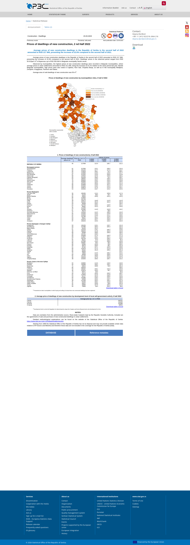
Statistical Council (69, 519)
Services (134, 14)
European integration (70, 530)
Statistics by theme (57, 14)
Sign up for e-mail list (35, 516)
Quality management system (73, 513)
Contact (133, 8)
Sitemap (135, 507)
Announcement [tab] (34, 27)
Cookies (135, 504)
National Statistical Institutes (108, 515)
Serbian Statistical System (72, 516)
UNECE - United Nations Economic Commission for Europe (111, 505)
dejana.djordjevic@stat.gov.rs (144, 39)
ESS (98, 509)
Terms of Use (137, 501)
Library (29, 510)
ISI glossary (30, 530)
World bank (101, 521)
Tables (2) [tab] (48, 27)
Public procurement (70, 510)
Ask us (124, 8)
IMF (98, 518)
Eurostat (100, 512)
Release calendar (33, 524)
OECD (99, 524)
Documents (66, 507)
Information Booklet (111, 8)
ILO (98, 527)
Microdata (30, 507)
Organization (67, 504)
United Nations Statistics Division (110, 501)
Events (64, 522)
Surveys (85, 14)
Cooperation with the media (37, 504)
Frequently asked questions (37, 527)
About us (158, 14)
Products (110, 14)
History (64, 533)
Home (30, 14)
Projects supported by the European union (76, 526)
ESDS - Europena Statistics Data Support (39, 520)
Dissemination (32, 501)
